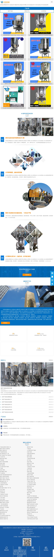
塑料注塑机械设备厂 (31, 507)
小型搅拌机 (5, 426)
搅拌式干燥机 (30, 474)
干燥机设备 (5, 432)
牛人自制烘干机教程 (31, 484)
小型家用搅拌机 (3, 482)
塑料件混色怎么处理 (31, 510)
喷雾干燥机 (29, 455)
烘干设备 (29, 460)
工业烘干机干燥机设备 (32, 496)
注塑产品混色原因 (4, 505)
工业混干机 (2, 456)
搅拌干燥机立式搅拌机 (5, 448)
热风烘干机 (2, 491)
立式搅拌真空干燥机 (31, 450)
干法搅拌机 (2, 473)
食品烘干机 (29, 513)
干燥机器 (29, 448)
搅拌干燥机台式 (3, 450)
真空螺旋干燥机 (3, 471)
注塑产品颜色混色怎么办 (32, 509)
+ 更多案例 (27, 274)
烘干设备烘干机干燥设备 (5, 455)
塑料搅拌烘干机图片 (4, 500)
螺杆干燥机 (29, 492)
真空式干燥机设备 (31, 479)
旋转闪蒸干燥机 (3, 458)
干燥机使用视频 (30, 473)
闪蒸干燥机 (29, 451)
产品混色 (2, 509)
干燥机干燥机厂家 (31, 481)
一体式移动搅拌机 (4, 504)
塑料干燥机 (2, 513)
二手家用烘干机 (30, 515)
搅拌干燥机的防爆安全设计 (8, 419)
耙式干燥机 (29, 456)
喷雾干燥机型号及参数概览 (33, 497)
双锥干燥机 (29, 465)
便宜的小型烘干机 (4, 518)
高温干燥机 (29, 461)
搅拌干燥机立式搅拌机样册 (33, 478)
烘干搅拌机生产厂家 (4, 453)
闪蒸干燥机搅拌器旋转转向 (6, 474)
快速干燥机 (2, 463)
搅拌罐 (1, 486)
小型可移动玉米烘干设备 (32, 518)
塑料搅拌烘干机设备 (31, 502)
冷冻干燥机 (2, 489)
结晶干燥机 (2, 469)
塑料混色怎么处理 (4, 510)
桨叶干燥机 (29, 469)
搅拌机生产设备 (30, 463)
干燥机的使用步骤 (31, 458)
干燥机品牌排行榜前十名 (5, 447)
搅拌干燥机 (10, 11)
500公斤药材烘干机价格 (32, 517)
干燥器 (1, 468)
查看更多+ (5, 322)
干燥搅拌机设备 (3, 451)
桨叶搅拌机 (2, 465)
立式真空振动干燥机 (4, 466)
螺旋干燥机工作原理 (4, 502)
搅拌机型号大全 (30, 486)
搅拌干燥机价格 (30, 476)
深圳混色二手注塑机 (4, 507)
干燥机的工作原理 (31, 466)
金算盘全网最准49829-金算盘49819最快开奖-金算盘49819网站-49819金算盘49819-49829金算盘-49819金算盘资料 (24, 4)
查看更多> (51, 360)
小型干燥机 (2, 497)
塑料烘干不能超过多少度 (32, 512)
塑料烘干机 (27, 11)
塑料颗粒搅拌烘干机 (31, 500)
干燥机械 (2, 460)
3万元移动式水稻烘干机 (5, 515)
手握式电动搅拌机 (31, 453)
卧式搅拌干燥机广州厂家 (5, 487)
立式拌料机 (43, 11)
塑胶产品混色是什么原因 (32, 504)
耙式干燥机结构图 (4, 461)
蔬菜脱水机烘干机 (4, 517)
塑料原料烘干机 (3, 512)
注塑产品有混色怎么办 (32, 505)
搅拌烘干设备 (30, 447)
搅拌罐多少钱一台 (4, 481)
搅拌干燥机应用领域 (4, 476)
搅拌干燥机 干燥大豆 (4, 478)
